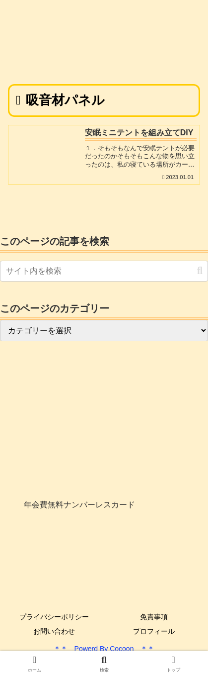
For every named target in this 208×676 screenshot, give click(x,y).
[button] (200, 271)
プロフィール (154, 631)
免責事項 (154, 617)
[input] (104, 271)
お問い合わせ (54, 631)
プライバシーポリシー (54, 617)
